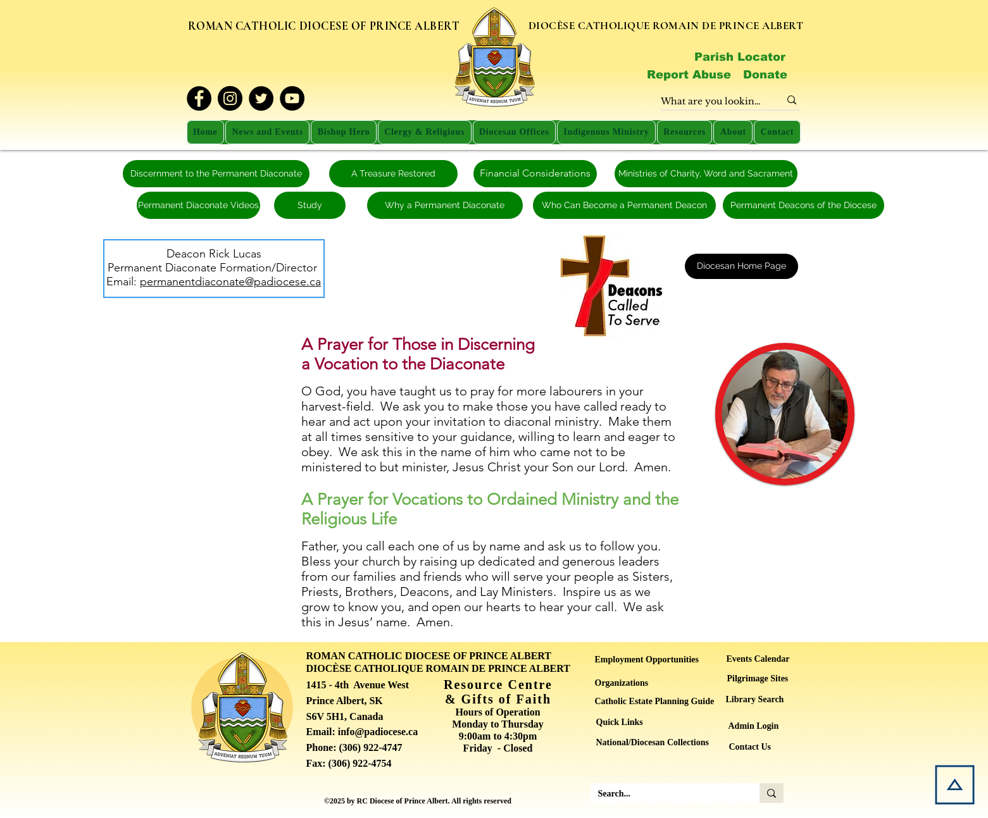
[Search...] (665, 794)
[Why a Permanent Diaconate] (445, 205)
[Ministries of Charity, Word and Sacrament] (706, 173)
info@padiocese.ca (378, 731)
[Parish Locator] (739, 57)
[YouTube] (292, 98)
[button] (267, 132)
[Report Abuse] (689, 74)
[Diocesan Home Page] (741, 266)
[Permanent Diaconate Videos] (198, 205)
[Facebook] (199, 98)
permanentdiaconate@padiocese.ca (230, 281)
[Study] (310, 205)
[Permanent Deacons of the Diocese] (803, 205)
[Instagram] (230, 98)
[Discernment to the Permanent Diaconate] (216, 173)
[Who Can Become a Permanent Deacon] (624, 205)
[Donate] (765, 74)
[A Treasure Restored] (393, 173)
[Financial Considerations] (535, 173)
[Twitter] (261, 98)
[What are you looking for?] (711, 101)
